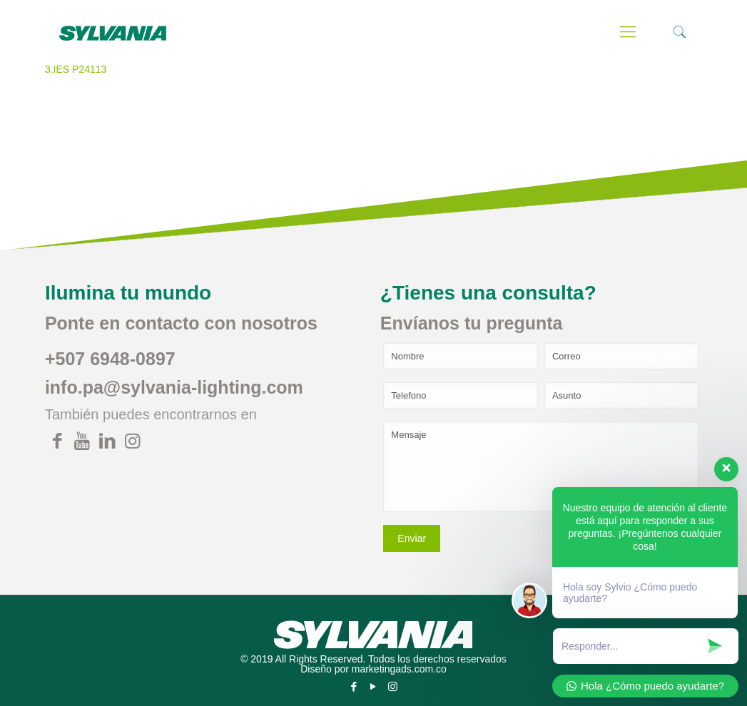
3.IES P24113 (75, 69)
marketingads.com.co (399, 669)
